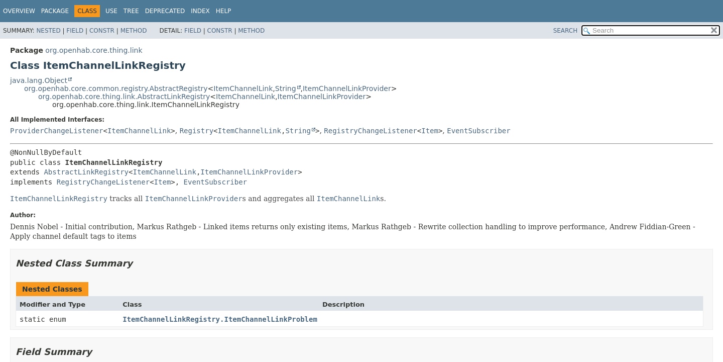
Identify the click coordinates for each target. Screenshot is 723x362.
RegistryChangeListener (370, 131)
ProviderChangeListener (56, 131)
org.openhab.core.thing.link (93, 50)
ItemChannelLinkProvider (347, 88)
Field (74, 30)
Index (200, 11)
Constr (101, 30)
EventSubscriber (478, 131)
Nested (48, 30)
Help (223, 11)
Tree (131, 11)
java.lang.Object (38, 80)
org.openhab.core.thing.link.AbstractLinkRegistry (124, 97)
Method (133, 30)
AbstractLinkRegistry (86, 172)
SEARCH (565, 30)
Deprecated (165, 11)
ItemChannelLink (243, 88)
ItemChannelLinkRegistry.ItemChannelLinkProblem (220, 319)
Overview (19, 11)
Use (111, 11)
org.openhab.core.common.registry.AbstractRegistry (116, 88)
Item (429, 131)
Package (55, 11)
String (285, 88)
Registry (196, 131)
